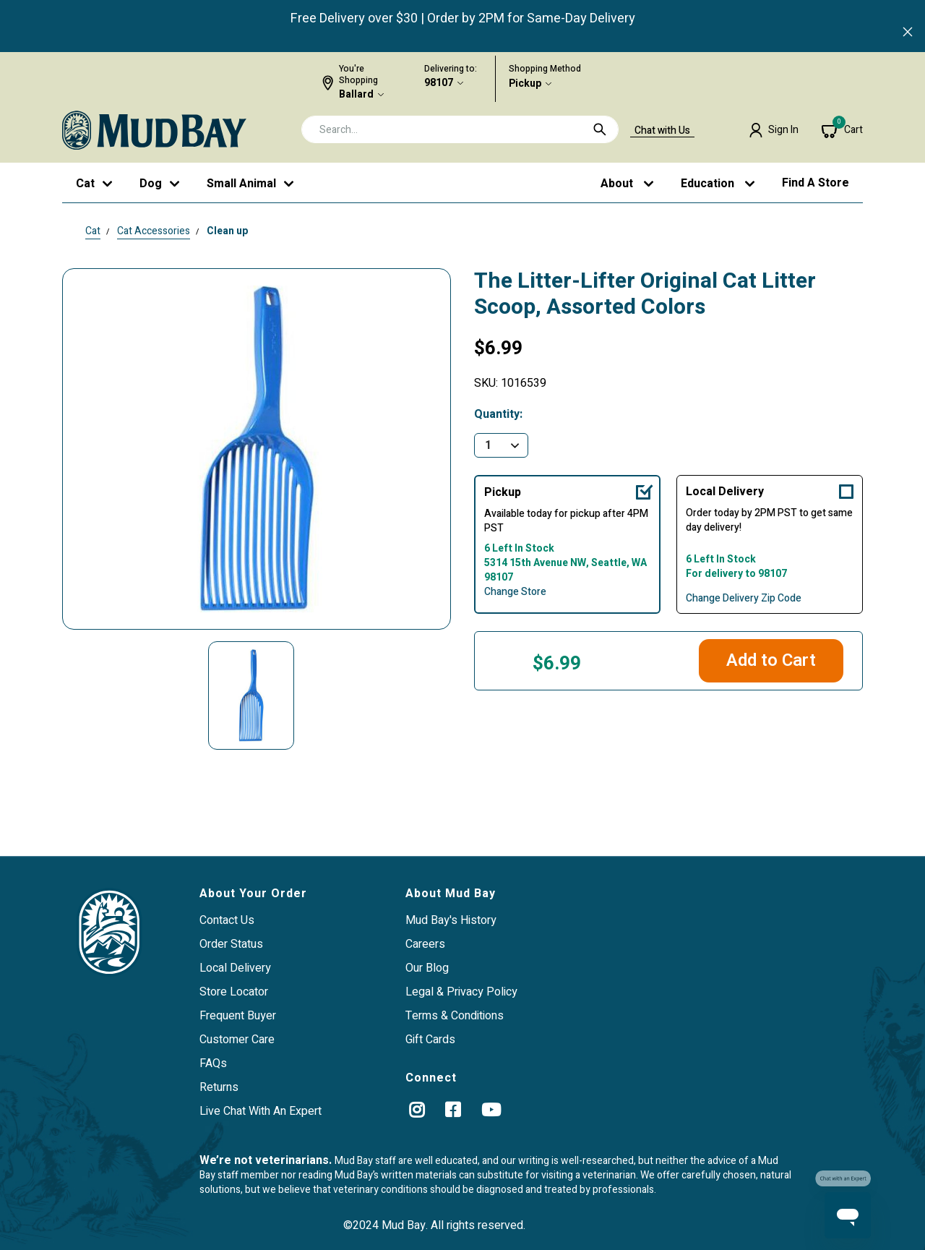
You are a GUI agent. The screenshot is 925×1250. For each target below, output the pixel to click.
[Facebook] (452, 1109)
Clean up (227, 231)
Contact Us (226, 920)
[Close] (907, 33)
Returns (218, 1087)
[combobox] (460, 129)
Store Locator (233, 992)
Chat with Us (662, 130)
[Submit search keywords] (600, 129)
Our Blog (427, 968)
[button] (774, 130)
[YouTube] (491, 1109)
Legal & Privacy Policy (461, 992)
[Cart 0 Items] (842, 130)
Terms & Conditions (454, 1015)
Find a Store (815, 183)
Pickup (525, 84)
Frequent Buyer (237, 1015)
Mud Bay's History (450, 920)
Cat (92, 231)
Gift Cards (430, 1039)
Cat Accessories (153, 231)
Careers (425, 944)
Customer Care (237, 1039)
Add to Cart (771, 660)
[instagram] (416, 1109)
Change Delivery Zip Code (743, 598)
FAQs (213, 1063)
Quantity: (498, 414)
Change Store (515, 592)
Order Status (231, 944)
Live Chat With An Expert (260, 1111)
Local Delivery (725, 491)
